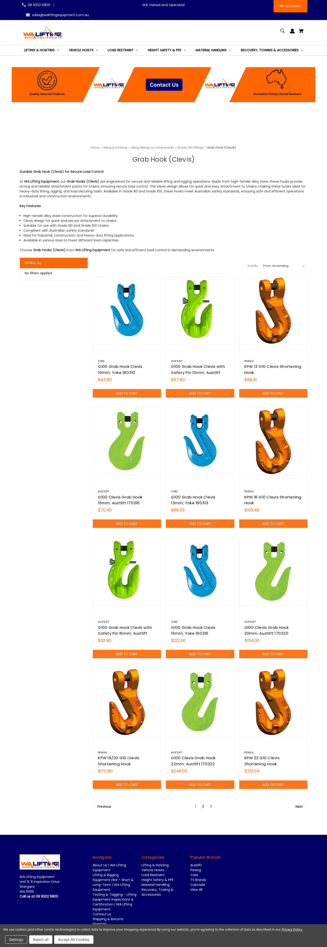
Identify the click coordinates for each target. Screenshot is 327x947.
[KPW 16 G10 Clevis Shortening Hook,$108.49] (273, 441)
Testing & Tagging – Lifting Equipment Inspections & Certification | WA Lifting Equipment (114, 902)
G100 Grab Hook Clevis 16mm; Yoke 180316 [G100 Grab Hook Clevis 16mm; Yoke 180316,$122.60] (193, 630)
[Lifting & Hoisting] (41, 50)
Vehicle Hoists (153, 870)
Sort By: (253, 266)
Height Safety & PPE (158, 879)
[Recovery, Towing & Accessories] (272, 50)
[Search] (282, 33)
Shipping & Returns (108, 919)
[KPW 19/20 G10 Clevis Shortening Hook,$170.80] (127, 702)
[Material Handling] (213, 50)
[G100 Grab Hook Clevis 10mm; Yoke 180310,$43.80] (127, 311)
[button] (164, 84)
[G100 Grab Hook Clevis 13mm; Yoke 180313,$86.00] (200, 441)
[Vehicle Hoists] (83, 50)
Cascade (197, 884)
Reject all (41, 939)
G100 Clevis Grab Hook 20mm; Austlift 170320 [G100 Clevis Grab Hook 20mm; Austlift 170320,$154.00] (266, 630)
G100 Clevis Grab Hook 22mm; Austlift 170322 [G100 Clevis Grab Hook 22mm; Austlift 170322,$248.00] (193, 760)
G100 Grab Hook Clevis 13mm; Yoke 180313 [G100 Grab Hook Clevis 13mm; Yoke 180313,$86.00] (193, 500)
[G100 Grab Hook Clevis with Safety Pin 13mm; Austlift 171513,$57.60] (200, 311)
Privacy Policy (292, 929)
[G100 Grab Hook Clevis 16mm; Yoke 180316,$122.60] (200, 572)
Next (301, 806)
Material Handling (156, 884)
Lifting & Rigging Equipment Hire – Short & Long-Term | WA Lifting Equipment (113, 882)
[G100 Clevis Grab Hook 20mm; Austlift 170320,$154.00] (273, 572)
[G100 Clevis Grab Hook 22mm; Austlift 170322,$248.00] (200, 702)
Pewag (195, 870)
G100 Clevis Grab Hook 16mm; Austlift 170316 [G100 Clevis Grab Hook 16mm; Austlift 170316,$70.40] (120, 500)
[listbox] (284, 265)
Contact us (102, 914)
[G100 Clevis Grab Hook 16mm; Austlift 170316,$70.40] (127, 441)
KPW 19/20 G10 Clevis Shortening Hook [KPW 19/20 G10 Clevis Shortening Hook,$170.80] (118, 760)
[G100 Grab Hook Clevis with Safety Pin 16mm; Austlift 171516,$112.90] (127, 572)
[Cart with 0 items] (301, 33)
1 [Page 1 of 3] (195, 806)
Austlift (196, 865)
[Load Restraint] (123, 50)
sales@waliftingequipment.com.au (60, 15)
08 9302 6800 (39, 5)
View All (196, 889)
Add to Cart (127, 393)
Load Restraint (153, 875)
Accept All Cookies (74, 939)
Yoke (194, 875)
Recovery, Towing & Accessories (158, 892)
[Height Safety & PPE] (167, 50)
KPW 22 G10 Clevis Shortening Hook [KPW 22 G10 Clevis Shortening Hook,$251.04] (262, 760)
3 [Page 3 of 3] (211, 806)
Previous (102, 806)
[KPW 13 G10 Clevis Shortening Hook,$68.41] (273, 311)
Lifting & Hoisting (155, 865)
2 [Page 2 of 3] (203, 806)
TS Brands (198, 879)
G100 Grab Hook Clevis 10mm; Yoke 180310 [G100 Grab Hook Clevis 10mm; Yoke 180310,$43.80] (120, 369)
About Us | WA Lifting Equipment (109, 867)
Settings (16, 939)
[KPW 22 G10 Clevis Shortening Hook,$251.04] (273, 702)
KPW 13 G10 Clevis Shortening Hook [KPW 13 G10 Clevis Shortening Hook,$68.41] (273, 369)
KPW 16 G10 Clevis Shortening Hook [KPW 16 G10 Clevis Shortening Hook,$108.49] (273, 500)
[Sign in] (293, 33)
